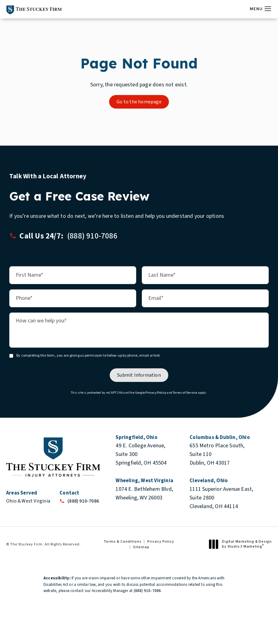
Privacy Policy (155, 392)
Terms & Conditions (122, 541)
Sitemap (141, 547)
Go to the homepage (139, 101)
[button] (268, 8)
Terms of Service (185, 392)
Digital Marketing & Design (242, 544)
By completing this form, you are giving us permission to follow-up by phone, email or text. (88, 355)
